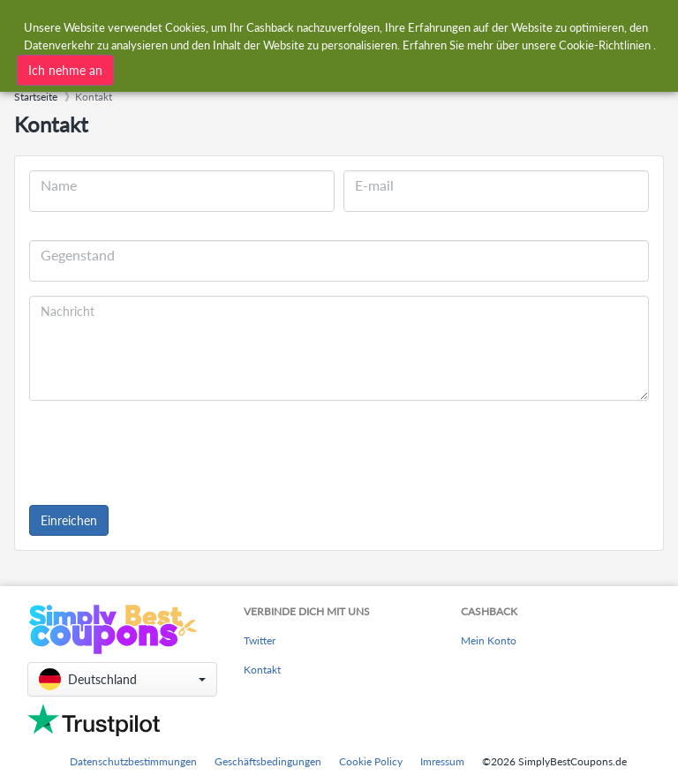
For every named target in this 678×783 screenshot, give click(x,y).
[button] (122, 679)
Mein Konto (488, 640)
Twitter (259, 640)
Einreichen (69, 520)
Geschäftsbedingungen (268, 761)
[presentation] (163, 449)
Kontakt (262, 669)
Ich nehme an (65, 70)
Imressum (442, 761)
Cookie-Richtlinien (605, 45)
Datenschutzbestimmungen (133, 761)
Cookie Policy (371, 761)
